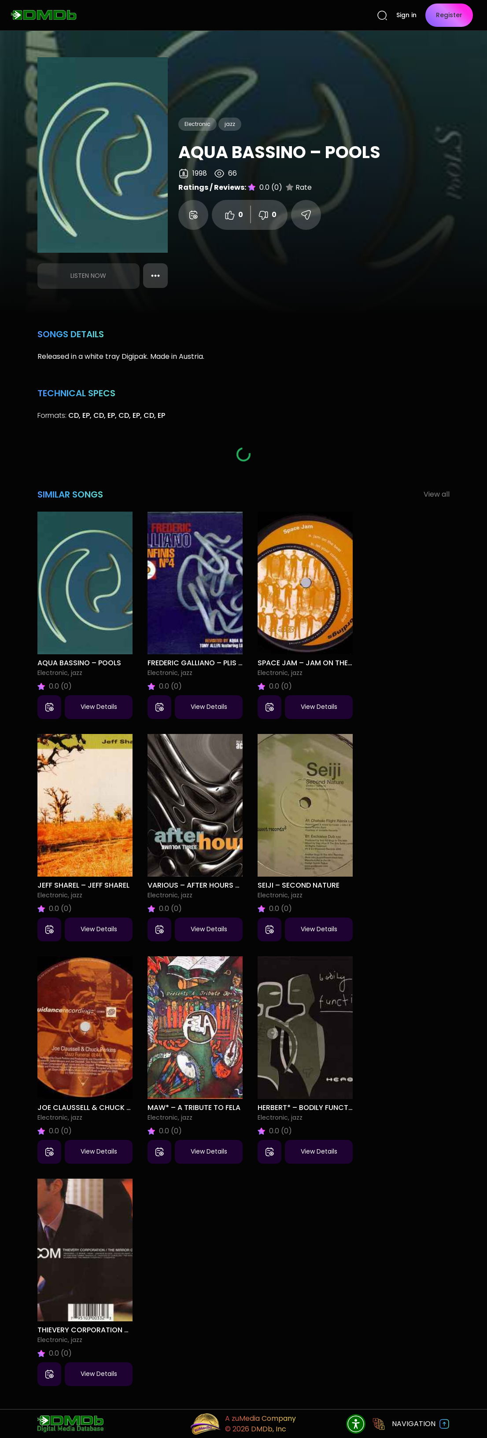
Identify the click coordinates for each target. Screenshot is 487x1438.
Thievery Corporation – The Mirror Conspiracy (128, 1330)
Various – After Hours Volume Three (217, 885)
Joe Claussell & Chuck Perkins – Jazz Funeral (123, 1107)
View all (437, 494)
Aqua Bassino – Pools (79, 663)
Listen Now (88, 275)
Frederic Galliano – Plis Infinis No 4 (214, 663)
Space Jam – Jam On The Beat (312, 663)
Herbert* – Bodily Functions (311, 1107)
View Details (99, 706)
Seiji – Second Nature (298, 885)
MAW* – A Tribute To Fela (194, 1107)
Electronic (197, 124)
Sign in (406, 15)
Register (449, 15)
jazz (230, 124)
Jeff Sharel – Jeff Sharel (83, 885)
